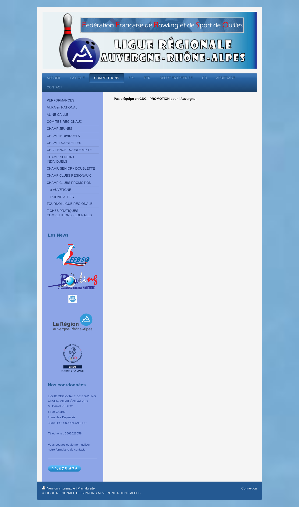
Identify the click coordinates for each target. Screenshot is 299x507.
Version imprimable (59, 488)
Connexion (249, 488)
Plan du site (86, 488)
